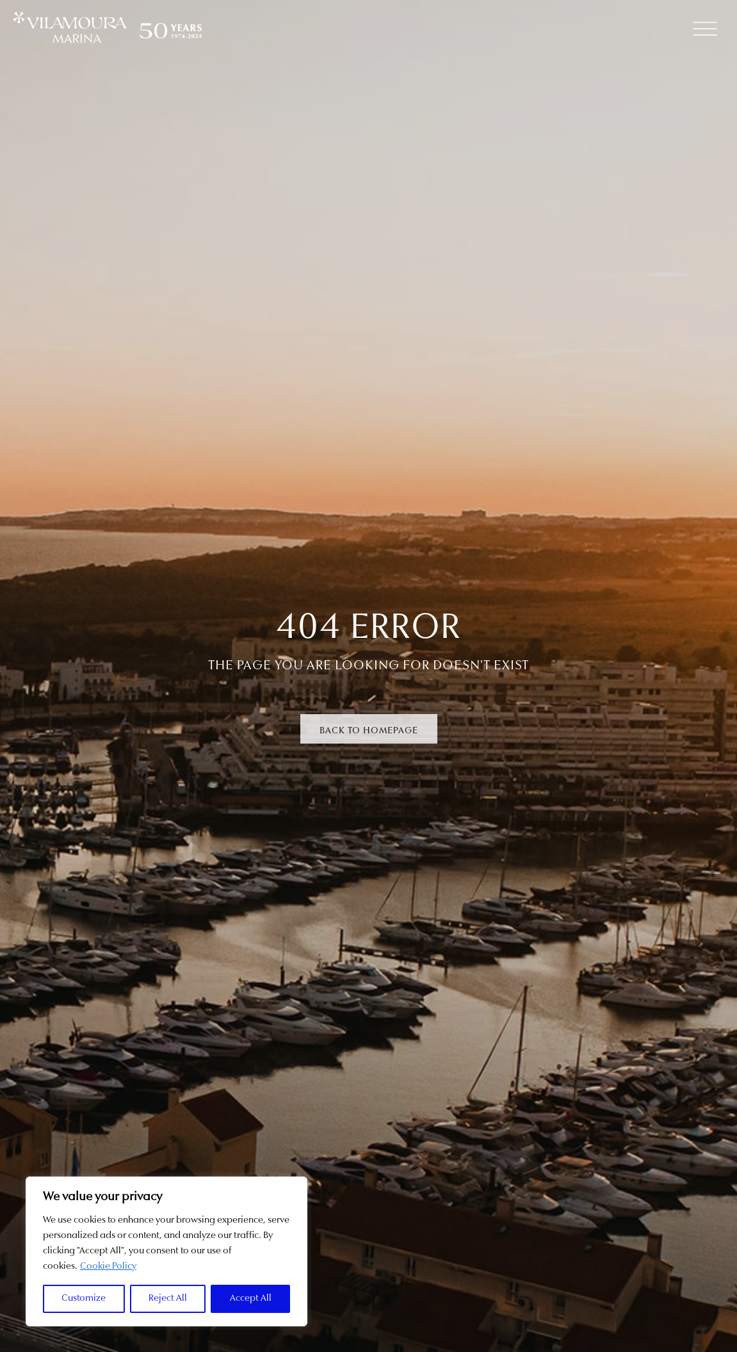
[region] (166, 1251)
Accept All (250, 1298)
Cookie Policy (108, 1266)
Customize (83, 1298)
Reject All (168, 1298)
